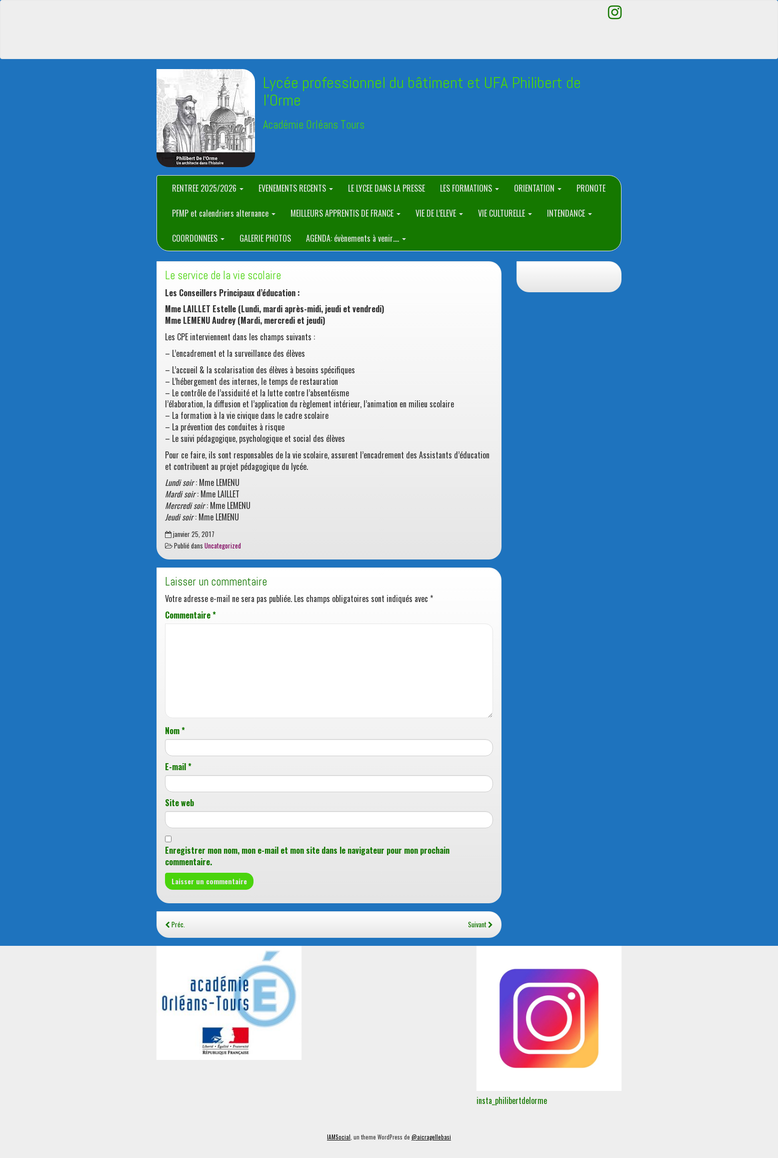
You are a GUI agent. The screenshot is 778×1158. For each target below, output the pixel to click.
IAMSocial (338, 1137)
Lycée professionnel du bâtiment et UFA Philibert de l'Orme (422, 91)
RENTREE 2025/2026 (208, 188)
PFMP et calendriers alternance (224, 213)
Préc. (175, 924)
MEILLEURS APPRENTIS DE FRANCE (345, 213)
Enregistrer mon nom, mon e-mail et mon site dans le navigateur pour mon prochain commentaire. (307, 856)
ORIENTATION (538, 188)
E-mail (178, 767)
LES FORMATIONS (469, 188)
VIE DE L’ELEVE (439, 213)
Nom (175, 731)
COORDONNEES (198, 238)
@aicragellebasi (431, 1137)
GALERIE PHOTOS (265, 238)
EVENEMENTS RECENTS (295, 188)
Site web (179, 803)
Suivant (480, 924)
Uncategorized (222, 545)
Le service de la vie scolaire (223, 275)
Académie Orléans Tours (313, 125)
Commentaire (190, 615)
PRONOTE (591, 188)
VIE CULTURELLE (505, 213)
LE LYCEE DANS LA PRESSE (386, 188)
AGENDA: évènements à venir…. (356, 238)
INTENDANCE (569, 213)
